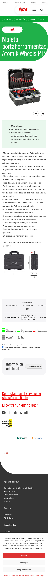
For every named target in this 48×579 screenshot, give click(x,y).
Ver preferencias (24, 569)
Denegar (24, 562)
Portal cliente (20, 3)
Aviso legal (40, 575)
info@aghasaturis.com (11, 495)
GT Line (32, 19)
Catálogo (7, 19)
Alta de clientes (8, 518)
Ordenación (20, 19)
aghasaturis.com (9, 498)
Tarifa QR (33, 3)
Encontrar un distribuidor (20, 405)
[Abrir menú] (34, 9)
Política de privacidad (27, 575)
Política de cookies (11, 575)
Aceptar (24, 555)
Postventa (5, 3)
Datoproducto (8, 515)
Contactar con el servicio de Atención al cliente (21, 395)
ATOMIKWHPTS (12, 317)
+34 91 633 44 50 (9, 491)
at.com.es (7, 501)
